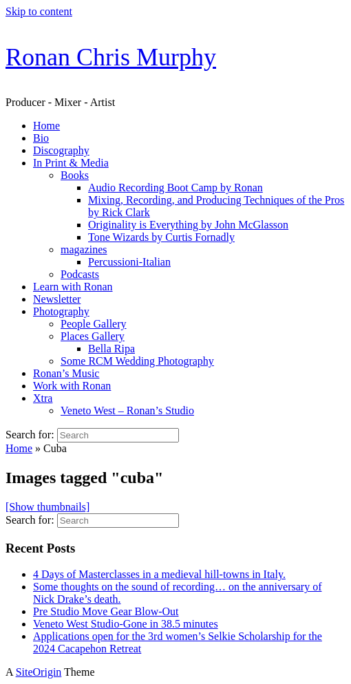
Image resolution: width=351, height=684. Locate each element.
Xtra (42, 398)
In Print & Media (71, 163)
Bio (41, 138)
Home (46, 125)
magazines (84, 249)
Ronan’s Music (66, 373)
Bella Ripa (111, 348)
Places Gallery (93, 336)
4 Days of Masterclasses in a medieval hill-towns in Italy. (159, 574)
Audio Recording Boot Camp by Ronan (175, 187)
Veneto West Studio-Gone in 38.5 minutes (125, 624)
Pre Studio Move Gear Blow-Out (106, 611)
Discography (61, 150)
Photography (61, 311)
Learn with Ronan (73, 286)
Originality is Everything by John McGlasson (188, 225)
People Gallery (94, 324)
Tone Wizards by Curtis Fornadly (161, 237)
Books (75, 175)
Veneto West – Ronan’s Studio (127, 410)
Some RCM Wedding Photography (137, 361)
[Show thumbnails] (47, 507)
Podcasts (80, 274)
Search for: (30, 434)
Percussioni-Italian (129, 262)
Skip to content (39, 11)
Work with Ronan (72, 386)
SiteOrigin (39, 672)
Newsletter (57, 299)
